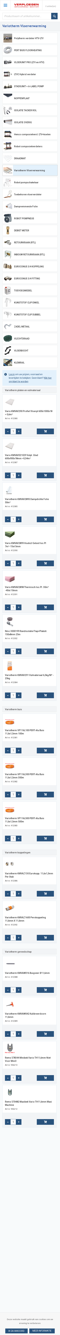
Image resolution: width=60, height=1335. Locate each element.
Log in (12, 374)
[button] (42, 1331)
